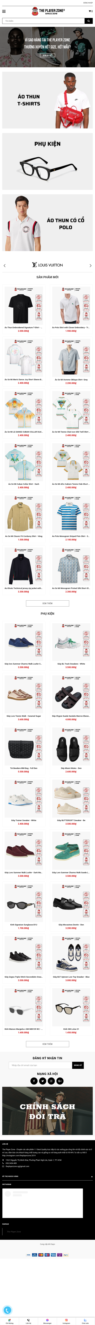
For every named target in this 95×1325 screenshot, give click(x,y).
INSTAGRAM (6, 1184)
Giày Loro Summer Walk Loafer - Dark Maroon (25, 872)
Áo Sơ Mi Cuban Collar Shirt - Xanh (23, 484)
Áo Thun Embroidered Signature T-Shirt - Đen (24, 327)
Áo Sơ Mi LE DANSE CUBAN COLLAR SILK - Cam (26, 432)
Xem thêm (47, 603)
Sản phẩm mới (48, 277)
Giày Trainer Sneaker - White (23, 820)
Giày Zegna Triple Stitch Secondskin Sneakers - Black (28, 977)
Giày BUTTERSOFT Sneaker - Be (71, 820)
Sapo (53, 1244)
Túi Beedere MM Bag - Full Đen (23, 768)
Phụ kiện (47, 613)
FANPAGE (5, 1224)
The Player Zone (14, 1231)
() (91, 11)
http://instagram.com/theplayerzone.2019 (18, 1156)
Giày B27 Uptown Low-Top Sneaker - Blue (71, 977)
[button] (90, 266)
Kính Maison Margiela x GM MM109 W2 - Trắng (25, 1029)
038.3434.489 (11, 1163)
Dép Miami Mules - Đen (71, 768)
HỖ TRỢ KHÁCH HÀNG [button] (47, 1177)
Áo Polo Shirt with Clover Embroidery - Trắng (72, 327)
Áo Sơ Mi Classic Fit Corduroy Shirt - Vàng (23, 536)
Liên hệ (5, 1144)
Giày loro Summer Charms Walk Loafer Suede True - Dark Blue (32, 664)
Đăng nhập (88, 3)
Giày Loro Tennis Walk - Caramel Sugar (24, 716)
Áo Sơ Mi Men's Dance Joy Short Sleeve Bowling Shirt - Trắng (32, 379)
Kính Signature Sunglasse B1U (23, 925)
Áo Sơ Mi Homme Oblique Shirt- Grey (71, 380)
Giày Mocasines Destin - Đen (71, 925)
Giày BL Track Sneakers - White (71, 664)
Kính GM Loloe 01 (71, 1029)
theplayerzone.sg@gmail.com (17, 1166)
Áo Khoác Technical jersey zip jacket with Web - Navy (28, 588)
